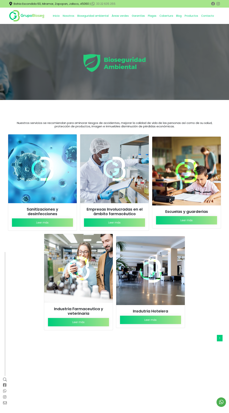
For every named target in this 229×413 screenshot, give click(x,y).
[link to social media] (221, 402)
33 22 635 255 (103, 4)
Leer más (42, 222)
